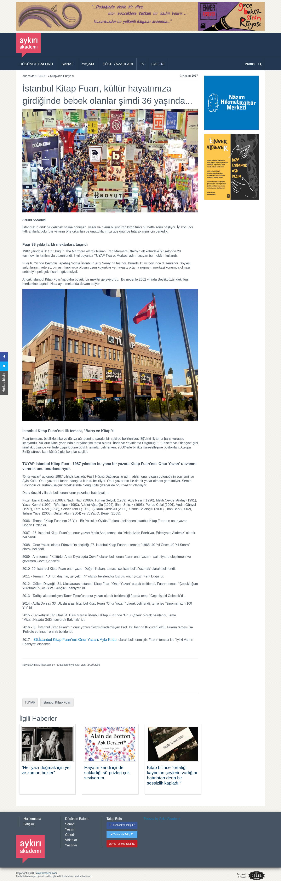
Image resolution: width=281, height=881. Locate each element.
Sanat (69, 824)
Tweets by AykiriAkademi (162, 818)
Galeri (69, 834)
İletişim (29, 824)
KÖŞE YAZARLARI (118, 64)
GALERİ (158, 64)
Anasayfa (28, 76)
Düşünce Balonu (77, 819)
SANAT (67, 64)
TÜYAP (30, 702)
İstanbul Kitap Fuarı (57, 702)
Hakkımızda (32, 819)
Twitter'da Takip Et (121, 834)
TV (142, 64)
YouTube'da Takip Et (122, 843)
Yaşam (70, 829)
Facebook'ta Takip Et (121, 825)
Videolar (71, 840)
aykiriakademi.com (46, 873)
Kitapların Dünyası (62, 76)
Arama (250, 64)
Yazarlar (71, 845)
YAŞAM (88, 64)
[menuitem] (37, 64)
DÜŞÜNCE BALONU (36, 64)
